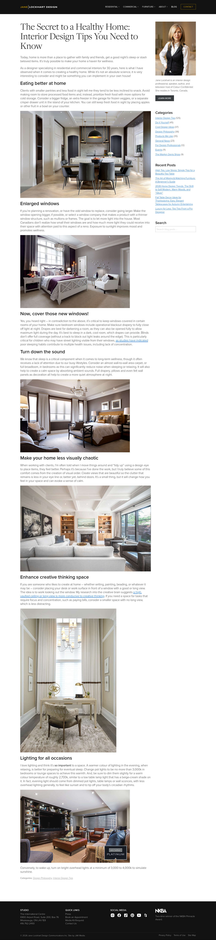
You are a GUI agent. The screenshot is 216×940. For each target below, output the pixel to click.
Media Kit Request (74, 920)
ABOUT (163, 6)
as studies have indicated (132, 340)
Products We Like (164, 136)
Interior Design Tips (63, 878)
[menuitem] (112, 7)
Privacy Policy (165, 935)
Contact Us (71, 923)
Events (158, 149)
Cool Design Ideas (164, 127)
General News (162, 140)
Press (68, 914)
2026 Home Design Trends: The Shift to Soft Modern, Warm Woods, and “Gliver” (174, 189)
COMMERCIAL (131, 6)
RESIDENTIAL (112, 6)
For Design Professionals (168, 145)
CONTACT (188, 6)
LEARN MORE (164, 98)
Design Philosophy (42, 878)
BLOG (174, 6)
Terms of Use (180, 935)
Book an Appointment (76, 917)
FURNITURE (149, 6)
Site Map (192, 935)
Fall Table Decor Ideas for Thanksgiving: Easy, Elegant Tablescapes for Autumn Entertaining (174, 201)
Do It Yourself (162, 122)
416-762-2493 (27, 923)
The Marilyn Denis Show (167, 154)
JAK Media (80, 935)
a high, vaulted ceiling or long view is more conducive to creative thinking (81, 594)
